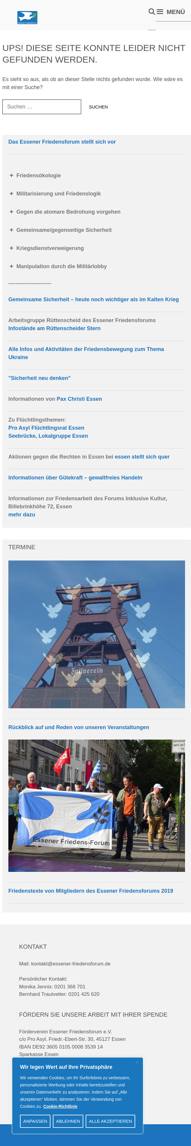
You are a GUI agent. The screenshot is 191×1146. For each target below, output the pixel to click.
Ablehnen (68, 1121)
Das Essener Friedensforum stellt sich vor (62, 142)
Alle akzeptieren (110, 1121)
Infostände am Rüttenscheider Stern (54, 328)
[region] (77, 1095)
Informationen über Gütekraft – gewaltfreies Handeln (75, 478)
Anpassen (35, 1121)
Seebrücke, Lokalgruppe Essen (48, 436)
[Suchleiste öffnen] (152, 12)
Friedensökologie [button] (34, 175)
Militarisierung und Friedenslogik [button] (54, 194)
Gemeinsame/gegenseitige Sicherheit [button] (60, 230)
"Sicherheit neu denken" (39, 378)
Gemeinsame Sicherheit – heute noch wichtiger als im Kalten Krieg (93, 299)
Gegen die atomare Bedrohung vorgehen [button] (64, 212)
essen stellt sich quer (142, 457)
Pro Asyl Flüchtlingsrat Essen (46, 428)
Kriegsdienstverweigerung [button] (46, 248)
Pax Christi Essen (79, 399)
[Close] (137, 1062)
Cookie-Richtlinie (60, 1106)
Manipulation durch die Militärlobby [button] (57, 266)
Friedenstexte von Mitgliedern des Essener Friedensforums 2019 (90, 891)
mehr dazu (21, 515)
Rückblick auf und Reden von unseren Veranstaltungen (78, 727)
